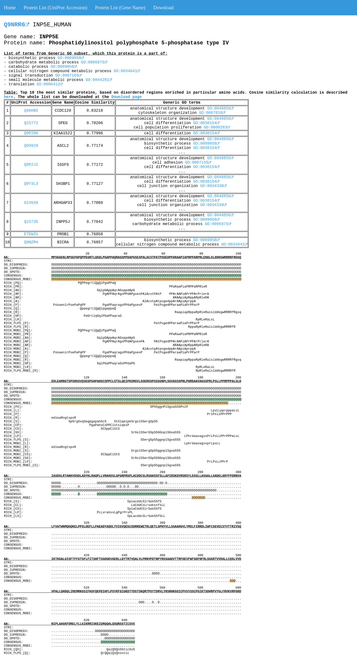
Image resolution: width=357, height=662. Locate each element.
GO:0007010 (212, 113)
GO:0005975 (94, 62)
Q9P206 (31, 133)
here (8, 97)
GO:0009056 (64, 67)
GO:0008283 (217, 127)
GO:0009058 (71, 58)
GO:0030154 (206, 123)
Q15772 (31, 123)
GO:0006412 (50, 84)
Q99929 (31, 146)
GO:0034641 (127, 71)
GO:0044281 (99, 80)
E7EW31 (31, 234)
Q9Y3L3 (31, 184)
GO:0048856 (220, 108)
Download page (126, 97)
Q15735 (31, 222)
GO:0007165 (68, 75)
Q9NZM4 (31, 242)
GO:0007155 (198, 162)
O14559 (31, 203)
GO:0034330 (213, 186)
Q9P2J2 (31, 165)
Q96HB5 (31, 111)
